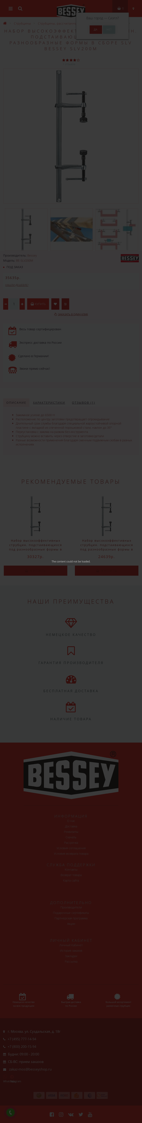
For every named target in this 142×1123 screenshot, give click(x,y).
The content (59, 561)
